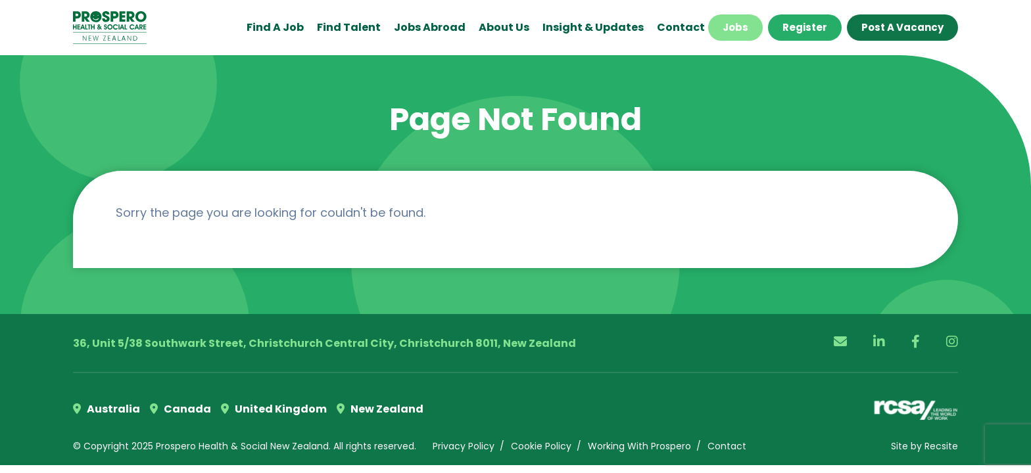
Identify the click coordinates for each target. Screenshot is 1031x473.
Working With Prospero (639, 446)
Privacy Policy (463, 446)
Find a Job (275, 27)
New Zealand (380, 409)
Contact (681, 27)
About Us (504, 27)
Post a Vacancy (902, 27)
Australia (106, 409)
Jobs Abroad (430, 27)
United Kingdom (274, 409)
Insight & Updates (593, 27)
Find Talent (349, 27)
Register (804, 27)
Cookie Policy (541, 446)
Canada (180, 409)
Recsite (941, 446)
